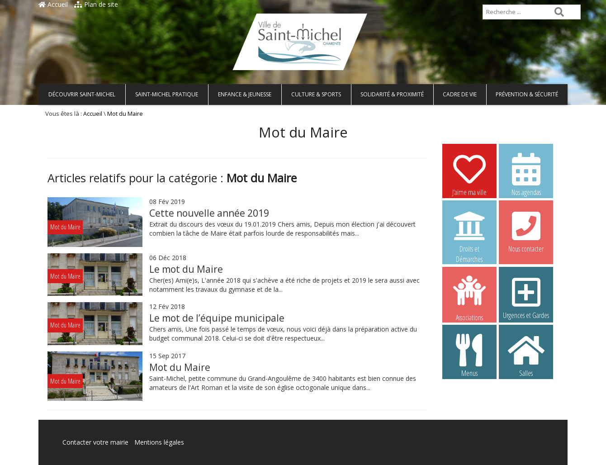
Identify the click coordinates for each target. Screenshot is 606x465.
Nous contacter (525, 231)
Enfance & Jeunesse (244, 94)
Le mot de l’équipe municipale (216, 318)
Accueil (53, 4)
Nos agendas (525, 174)
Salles (525, 355)
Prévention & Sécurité (527, 94)
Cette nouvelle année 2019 (209, 213)
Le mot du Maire (186, 269)
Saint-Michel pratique (166, 94)
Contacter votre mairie (95, 442)
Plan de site (96, 4)
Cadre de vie (460, 94)
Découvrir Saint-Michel (81, 94)
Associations (469, 297)
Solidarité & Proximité (392, 94)
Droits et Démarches (469, 231)
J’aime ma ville (469, 174)
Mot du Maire (179, 367)
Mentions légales (159, 442)
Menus (469, 355)
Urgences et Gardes (525, 297)
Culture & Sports (316, 94)
